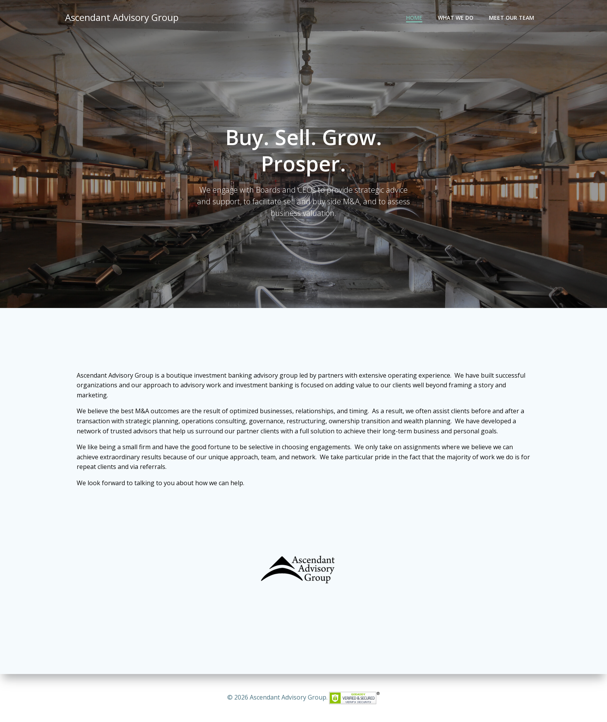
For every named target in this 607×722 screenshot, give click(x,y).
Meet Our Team (511, 17)
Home (414, 17)
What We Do (455, 17)
